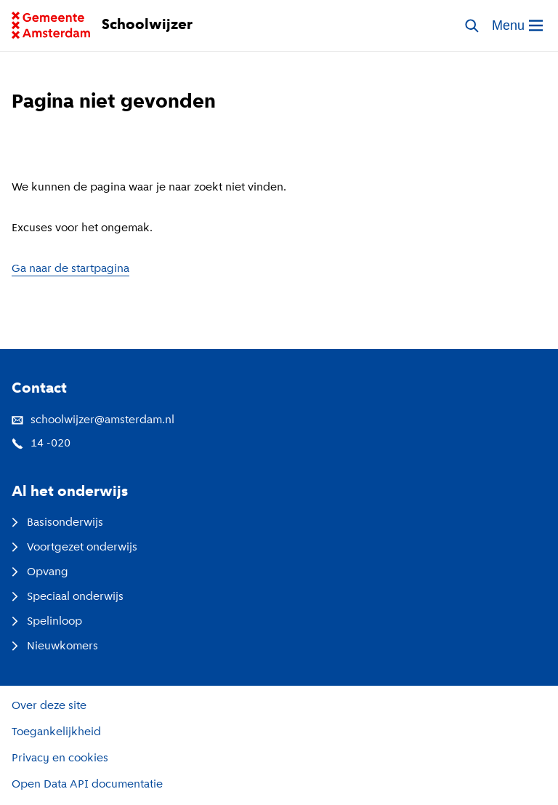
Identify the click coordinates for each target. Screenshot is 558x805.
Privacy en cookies (60, 758)
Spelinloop (47, 622)
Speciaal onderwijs (68, 597)
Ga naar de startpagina (70, 269)
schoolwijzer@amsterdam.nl (93, 420)
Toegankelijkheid (56, 732)
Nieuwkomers (55, 646)
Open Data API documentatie (87, 784)
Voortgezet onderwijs (74, 547)
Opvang (40, 572)
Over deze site (49, 706)
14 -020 (41, 443)
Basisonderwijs (57, 523)
